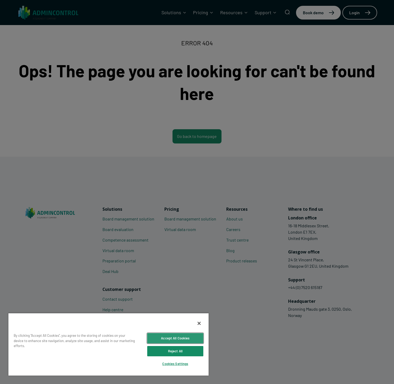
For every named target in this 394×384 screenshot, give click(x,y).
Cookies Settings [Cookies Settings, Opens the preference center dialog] (175, 364)
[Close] (199, 323)
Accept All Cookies (175, 338)
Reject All (175, 351)
